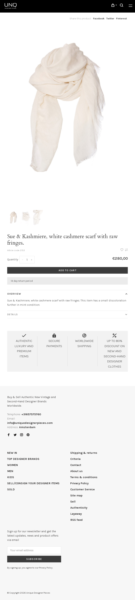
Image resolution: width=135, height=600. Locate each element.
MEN (10, 471)
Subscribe (34, 559)
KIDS (10, 477)
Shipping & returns (83, 452)
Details (12, 314)
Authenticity (78, 507)
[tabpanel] (67, 117)
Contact (75, 465)
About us (76, 471)
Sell (72, 501)
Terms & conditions (83, 477)
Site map (76, 495)
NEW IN (12, 452)
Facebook (98, 18)
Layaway (76, 513)
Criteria (75, 459)
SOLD (11, 489)
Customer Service (82, 489)
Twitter (110, 18)
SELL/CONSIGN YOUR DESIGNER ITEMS (33, 483)
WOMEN (12, 465)
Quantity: (13, 259)
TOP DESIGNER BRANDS (23, 459)
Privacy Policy (79, 483)
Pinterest (121, 18)
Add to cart (67, 270)
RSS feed (76, 520)
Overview (14, 293)
